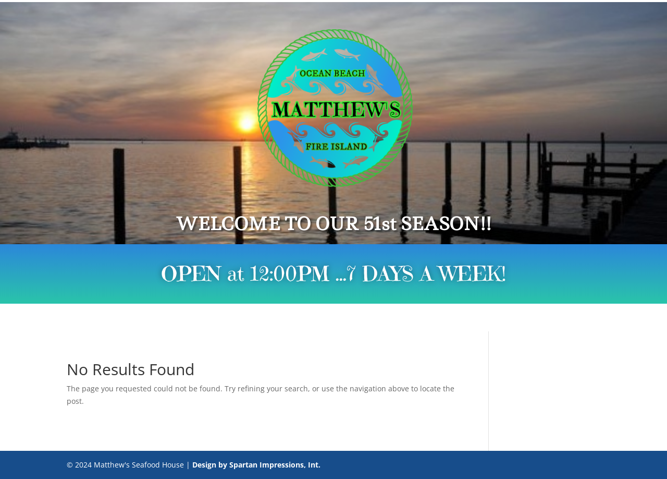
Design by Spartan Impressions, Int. (256, 465)
